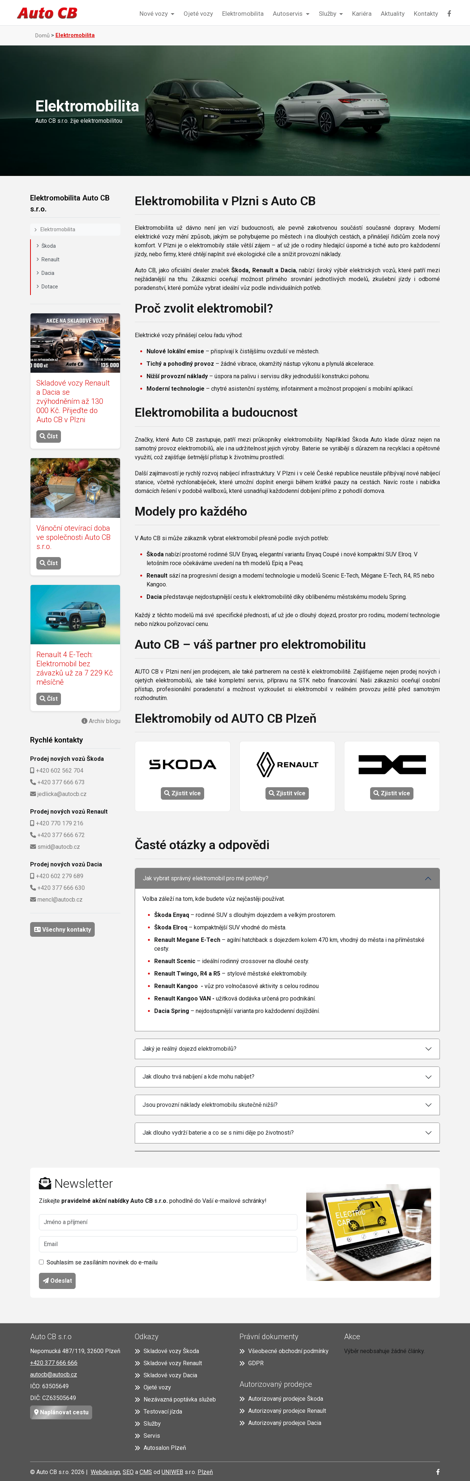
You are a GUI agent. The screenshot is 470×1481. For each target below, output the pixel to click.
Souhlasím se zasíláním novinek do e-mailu (102, 1262)
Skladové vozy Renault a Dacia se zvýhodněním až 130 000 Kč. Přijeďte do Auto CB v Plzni (73, 401)
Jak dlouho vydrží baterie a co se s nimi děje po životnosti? (218, 1132)
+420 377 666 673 (61, 782)
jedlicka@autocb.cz (62, 794)
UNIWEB (172, 1472)
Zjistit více (182, 793)
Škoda (46, 246)
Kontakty (426, 13)
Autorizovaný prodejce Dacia (280, 1422)
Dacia (45, 273)
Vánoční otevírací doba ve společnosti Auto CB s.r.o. (73, 537)
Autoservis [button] (288, 13)
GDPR (251, 1363)
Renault (47, 259)
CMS (146, 1472)
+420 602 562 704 (59, 770)
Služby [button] (328, 13)
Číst (49, 436)
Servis (147, 1435)
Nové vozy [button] (154, 13)
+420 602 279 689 (59, 876)
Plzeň (205, 1472)
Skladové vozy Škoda (167, 1351)
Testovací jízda (158, 1411)
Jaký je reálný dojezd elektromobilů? (189, 1048)
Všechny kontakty (66, 929)
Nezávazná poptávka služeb (175, 1399)
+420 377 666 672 (61, 835)
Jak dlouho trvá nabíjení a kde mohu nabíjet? (198, 1076)
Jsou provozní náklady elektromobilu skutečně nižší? (210, 1104)
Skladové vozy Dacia (166, 1375)
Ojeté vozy (198, 13)
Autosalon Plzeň (160, 1447)
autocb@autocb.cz (53, 1374)
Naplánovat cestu (59, 1412)
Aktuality (393, 13)
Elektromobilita (243, 13)
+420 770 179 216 (59, 823)
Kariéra (362, 13)
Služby (148, 1423)
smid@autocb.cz (58, 846)
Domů (42, 35)
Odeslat (57, 1281)
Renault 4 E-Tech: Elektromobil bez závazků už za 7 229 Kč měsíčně (74, 668)
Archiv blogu (103, 721)
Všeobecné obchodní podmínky (284, 1351)
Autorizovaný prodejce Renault (282, 1410)
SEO (128, 1472)
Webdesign (105, 1472)
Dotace (47, 287)
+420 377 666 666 (53, 1362)
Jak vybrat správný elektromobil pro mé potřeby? (205, 878)
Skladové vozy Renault (168, 1363)
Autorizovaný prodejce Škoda (281, 1398)
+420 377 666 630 (61, 887)
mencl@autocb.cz (60, 899)
